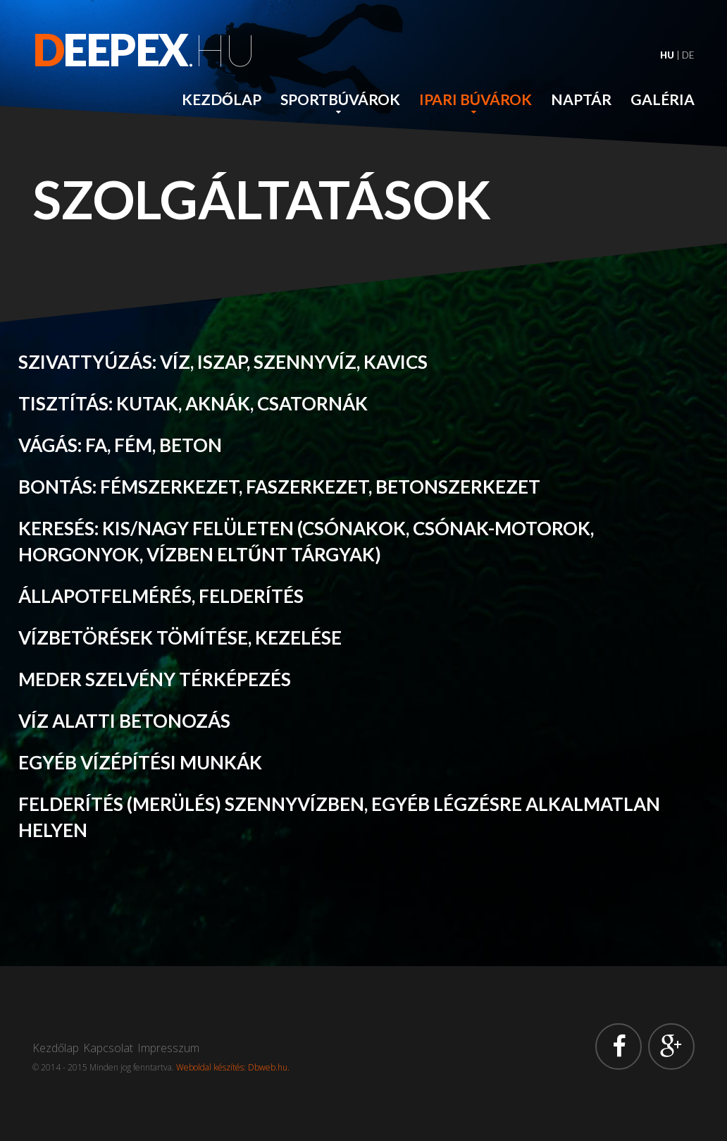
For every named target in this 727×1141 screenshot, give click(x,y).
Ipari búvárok (475, 99)
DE (688, 55)
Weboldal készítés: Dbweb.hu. (233, 1067)
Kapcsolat (108, 1048)
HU (667, 55)
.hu (143, 49)
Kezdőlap (221, 99)
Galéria (662, 99)
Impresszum (168, 1048)
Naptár (581, 99)
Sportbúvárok (340, 99)
